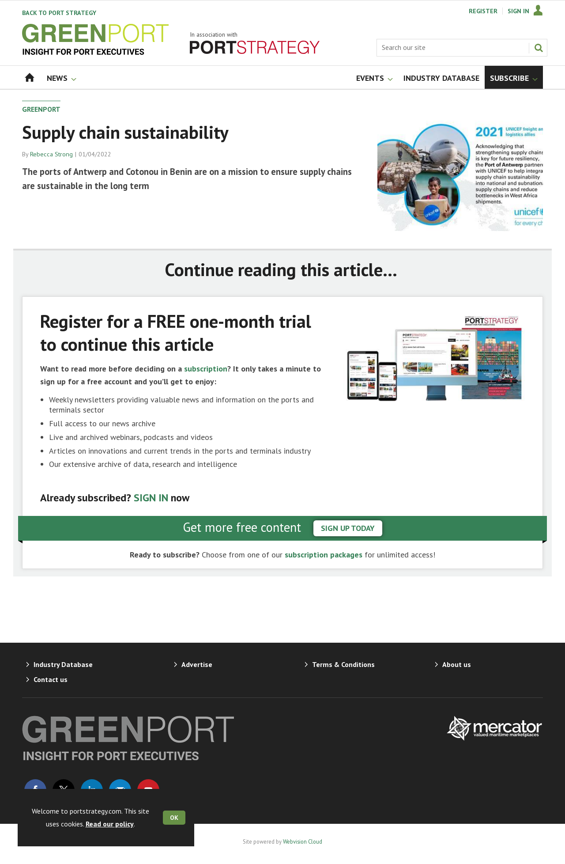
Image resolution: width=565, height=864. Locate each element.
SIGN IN (151, 497)
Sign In (518, 11)
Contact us (51, 679)
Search (538, 48)
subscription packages (323, 554)
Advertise (196, 664)
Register (483, 11)
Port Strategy (59, 12)
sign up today (348, 528)
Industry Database (63, 664)
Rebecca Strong (51, 154)
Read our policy (110, 823)
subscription (205, 369)
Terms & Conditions (343, 664)
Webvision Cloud (302, 841)
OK (174, 818)
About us (456, 664)
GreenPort (41, 109)
